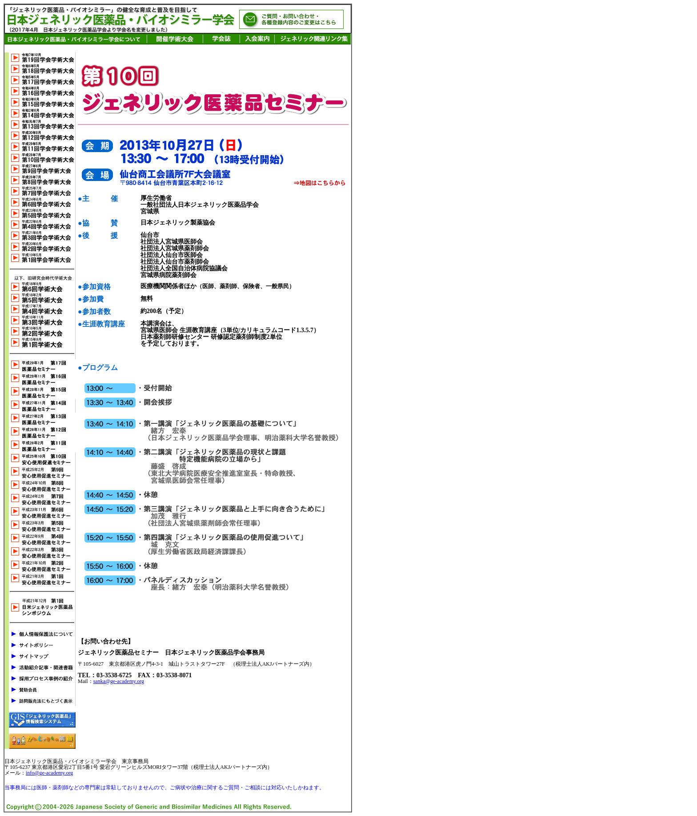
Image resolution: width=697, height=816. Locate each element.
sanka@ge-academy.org (118, 681)
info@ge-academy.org (49, 773)
